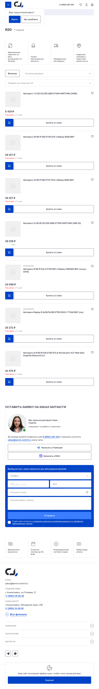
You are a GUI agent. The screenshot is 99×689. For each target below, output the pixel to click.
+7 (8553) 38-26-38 (14, 596)
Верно (14, 19)
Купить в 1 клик (54, 122)
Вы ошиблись (31, 19)
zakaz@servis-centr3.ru (19, 440)
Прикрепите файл (49, 492)
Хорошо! (49, 680)
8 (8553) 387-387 (66, 5)
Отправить (49, 515)
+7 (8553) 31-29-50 (14, 608)
